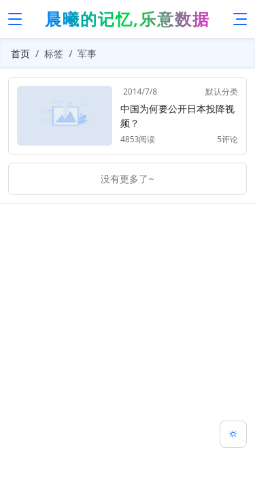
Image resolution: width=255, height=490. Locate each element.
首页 (20, 53)
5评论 (227, 139)
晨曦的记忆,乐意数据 (127, 18)
